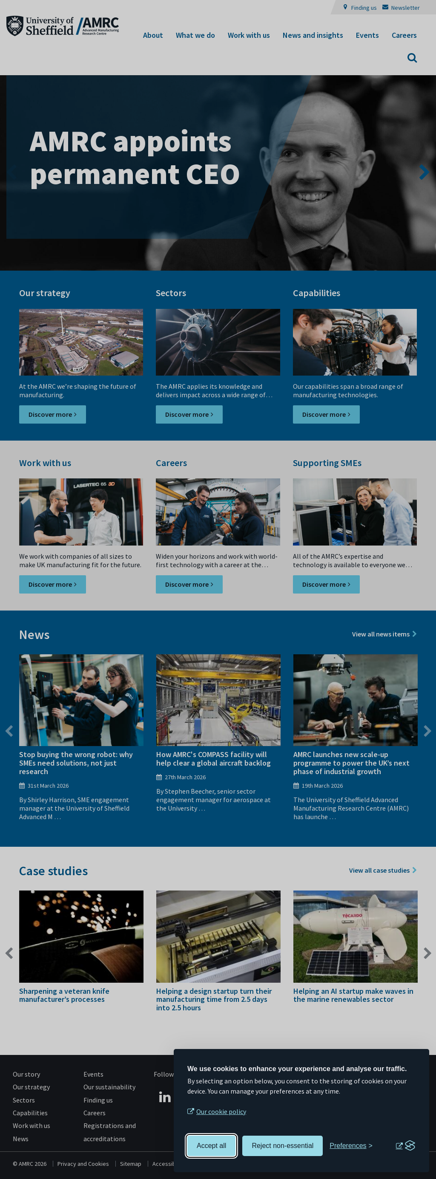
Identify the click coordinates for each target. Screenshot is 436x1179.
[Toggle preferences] (351, 1146)
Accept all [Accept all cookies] (211, 1145)
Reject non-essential (282, 1145)
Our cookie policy (221, 1111)
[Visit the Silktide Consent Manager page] (405, 1146)
